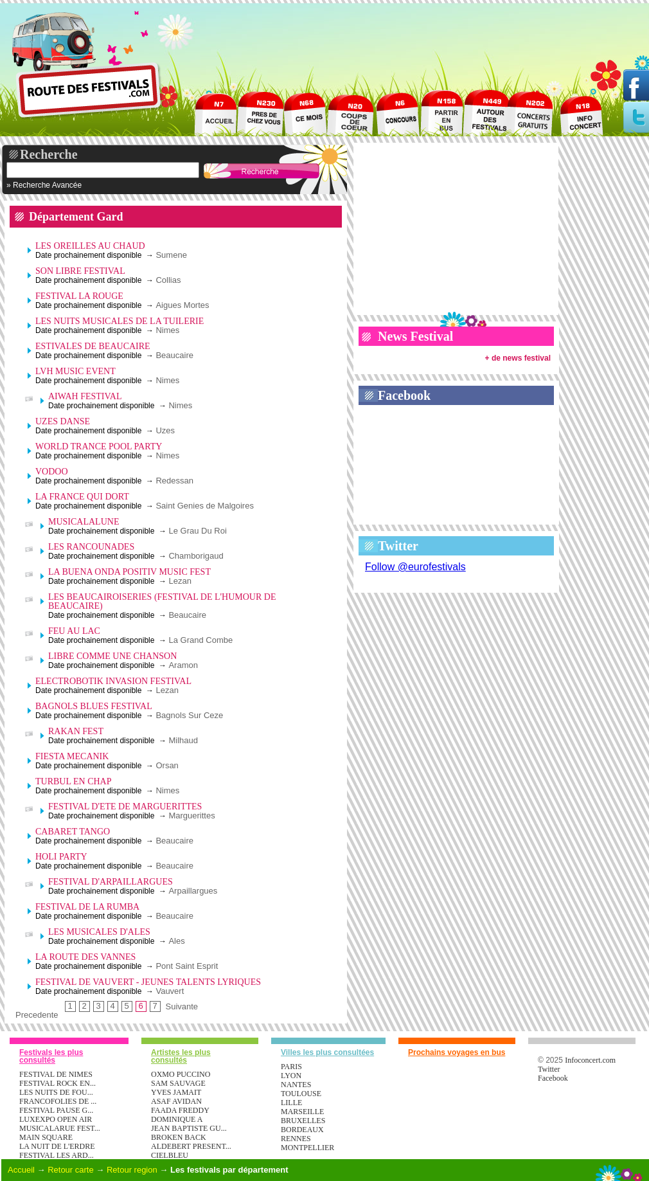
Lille (291, 1102)
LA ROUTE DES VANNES (85, 957)
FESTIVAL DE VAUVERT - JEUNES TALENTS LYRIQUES (148, 982)
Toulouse (301, 1093)
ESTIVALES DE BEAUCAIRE (92, 346)
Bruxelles (303, 1120)
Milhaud (183, 740)
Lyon (291, 1075)
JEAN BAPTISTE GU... (189, 1128)
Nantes (296, 1084)
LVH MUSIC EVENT (75, 371)
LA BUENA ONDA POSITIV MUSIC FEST (129, 572)
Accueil (21, 1170)
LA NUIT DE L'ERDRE (57, 1146)
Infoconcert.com (590, 1060)
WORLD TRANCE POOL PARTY (98, 446)
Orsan (167, 765)
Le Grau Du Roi (197, 531)
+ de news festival (518, 358)
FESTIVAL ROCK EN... (57, 1083)
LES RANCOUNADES (91, 547)
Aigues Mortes (182, 305)
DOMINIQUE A (176, 1119)
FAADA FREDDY (180, 1110)
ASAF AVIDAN (176, 1101)
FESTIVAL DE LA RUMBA (87, 907)
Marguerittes (191, 815)
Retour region (132, 1170)
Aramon (183, 665)
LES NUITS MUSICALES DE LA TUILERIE (119, 321)
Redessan (174, 480)
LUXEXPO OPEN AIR (55, 1119)
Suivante (182, 1006)
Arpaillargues (192, 891)
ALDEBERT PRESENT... (191, 1146)
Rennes (296, 1138)
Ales (176, 941)
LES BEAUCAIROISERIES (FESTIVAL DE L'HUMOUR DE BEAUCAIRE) (162, 601)
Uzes (165, 430)
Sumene (171, 255)
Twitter (398, 546)
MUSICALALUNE (83, 522)
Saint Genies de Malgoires (204, 505)
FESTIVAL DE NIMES (56, 1074)
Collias (168, 280)
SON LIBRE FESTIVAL (80, 271)
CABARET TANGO (72, 831)
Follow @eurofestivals (415, 566)
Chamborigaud (195, 556)
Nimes (167, 330)
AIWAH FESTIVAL (84, 396)
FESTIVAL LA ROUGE (79, 296)
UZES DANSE (62, 421)
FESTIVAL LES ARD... (56, 1155)
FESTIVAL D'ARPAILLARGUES (110, 882)
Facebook (404, 395)
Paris (291, 1066)
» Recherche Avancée (44, 185)
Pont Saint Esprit (187, 966)
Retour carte (71, 1170)
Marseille (302, 1111)
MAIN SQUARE (46, 1137)
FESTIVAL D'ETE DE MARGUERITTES (125, 806)
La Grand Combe (200, 640)
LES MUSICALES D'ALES (99, 932)
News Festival (415, 336)
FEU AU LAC (74, 631)
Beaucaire (174, 355)
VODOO (51, 471)
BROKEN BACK (178, 1137)
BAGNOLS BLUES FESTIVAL (93, 706)
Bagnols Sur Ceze (189, 715)
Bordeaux (302, 1129)
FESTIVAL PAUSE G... (56, 1110)
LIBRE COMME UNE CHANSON (112, 656)
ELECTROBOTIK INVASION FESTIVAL (113, 681)
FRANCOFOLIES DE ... (57, 1101)
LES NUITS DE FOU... (56, 1092)
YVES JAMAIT (176, 1092)
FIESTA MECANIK (72, 756)
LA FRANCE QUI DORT (82, 496)
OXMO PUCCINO (180, 1074)
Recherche (49, 154)
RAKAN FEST (75, 731)
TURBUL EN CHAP (73, 781)
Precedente (36, 1015)
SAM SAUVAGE (178, 1083)
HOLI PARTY (61, 856)
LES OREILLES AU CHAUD (90, 246)
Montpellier (307, 1147)
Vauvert (170, 991)
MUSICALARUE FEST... (59, 1128)
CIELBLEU (169, 1155)
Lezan (179, 581)
